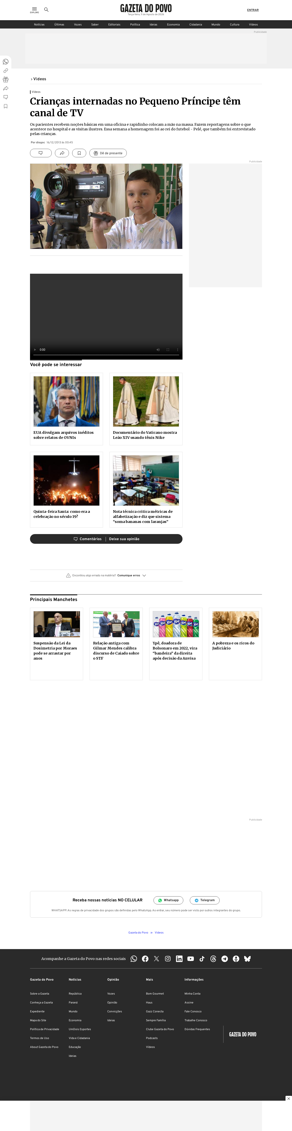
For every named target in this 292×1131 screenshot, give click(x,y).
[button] (106, 577)
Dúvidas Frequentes (197, 1029)
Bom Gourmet (155, 994)
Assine (189, 1002)
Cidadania (195, 24)
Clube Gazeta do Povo (160, 1029)
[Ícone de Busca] (46, 10)
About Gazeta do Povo (44, 1047)
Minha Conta (192, 994)
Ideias (153, 24)
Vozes (78, 24)
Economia (173, 24)
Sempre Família (156, 1020)
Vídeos (253, 24)
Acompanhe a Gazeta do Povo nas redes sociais (83, 958)
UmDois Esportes (80, 1029)
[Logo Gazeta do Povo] (146, 8)
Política (135, 24)
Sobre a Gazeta (39, 994)
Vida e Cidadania (79, 1038)
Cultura (234, 24)
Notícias (39, 24)
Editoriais (114, 24)
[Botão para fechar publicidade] (289, 1099)
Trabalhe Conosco (196, 1020)
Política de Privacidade (44, 1029)
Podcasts (152, 1038)
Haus (149, 1002)
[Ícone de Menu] (34, 10)
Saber (95, 24)
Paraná (73, 1002)
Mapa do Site (38, 1020)
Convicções (114, 1011)
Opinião (112, 1002)
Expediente (37, 1011)
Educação (75, 1047)
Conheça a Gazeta (41, 1002)
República (75, 994)
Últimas (59, 24)
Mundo (215, 24)
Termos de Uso (39, 1038)
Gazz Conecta (154, 1011)
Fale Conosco (193, 1011)
